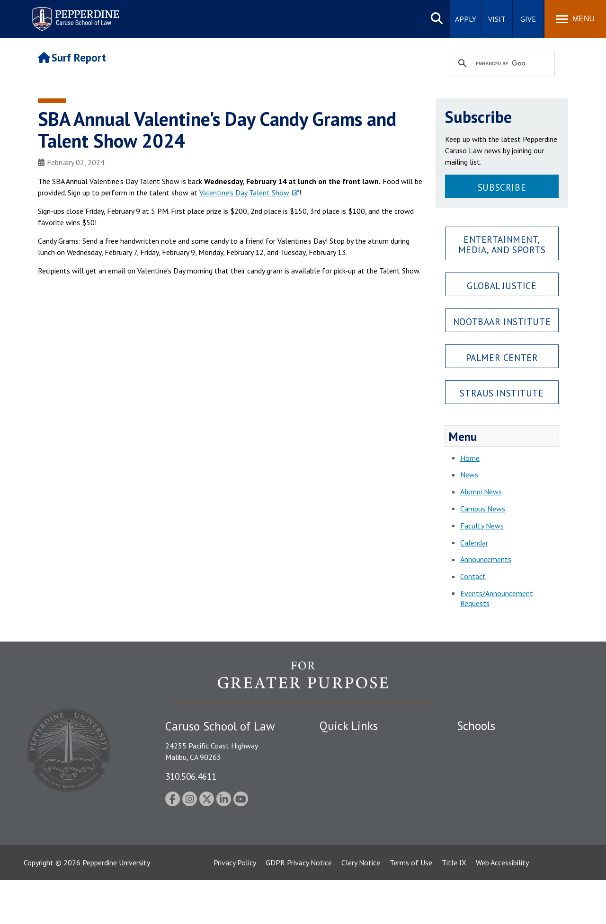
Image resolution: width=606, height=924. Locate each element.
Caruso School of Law (492, 760)
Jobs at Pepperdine (349, 793)
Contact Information (353, 809)
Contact (473, 576)
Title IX (454, 906)
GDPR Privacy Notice (299, 906)
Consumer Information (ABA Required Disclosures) (364, 830)
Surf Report (72, 57)
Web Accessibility (502, 906)
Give (528, 19)
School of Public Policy (493, 819)
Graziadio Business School (498, 776)
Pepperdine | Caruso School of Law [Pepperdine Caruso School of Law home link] (74, 13)
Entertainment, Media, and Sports (502, 244)
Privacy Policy (235, 906)
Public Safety (341, 743)
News (469, 474)
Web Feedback (342, 868)
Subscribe (502, 187)
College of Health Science (498, 835)
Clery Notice (360, 906)
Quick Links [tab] (349, 725)
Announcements (485, 559)
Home (470, 458)
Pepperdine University (116, 906)
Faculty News (482, 525)
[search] (500, 64)
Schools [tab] (476, 725)
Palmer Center (502, 357)
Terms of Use (411, 906)
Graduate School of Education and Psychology (511, 798)
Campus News (482, 508)
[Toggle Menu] (575, 19)
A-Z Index (335, 852)
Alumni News (481, 491)
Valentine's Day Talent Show (244, 192)
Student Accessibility (352, 760)
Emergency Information (357, 776)
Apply (465, 19)
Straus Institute (502, 393)
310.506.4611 (190, 776)
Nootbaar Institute (502, 321)
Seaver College (480, 743)
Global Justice (501, 285)
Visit (497, 19)
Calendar (474, 542)
